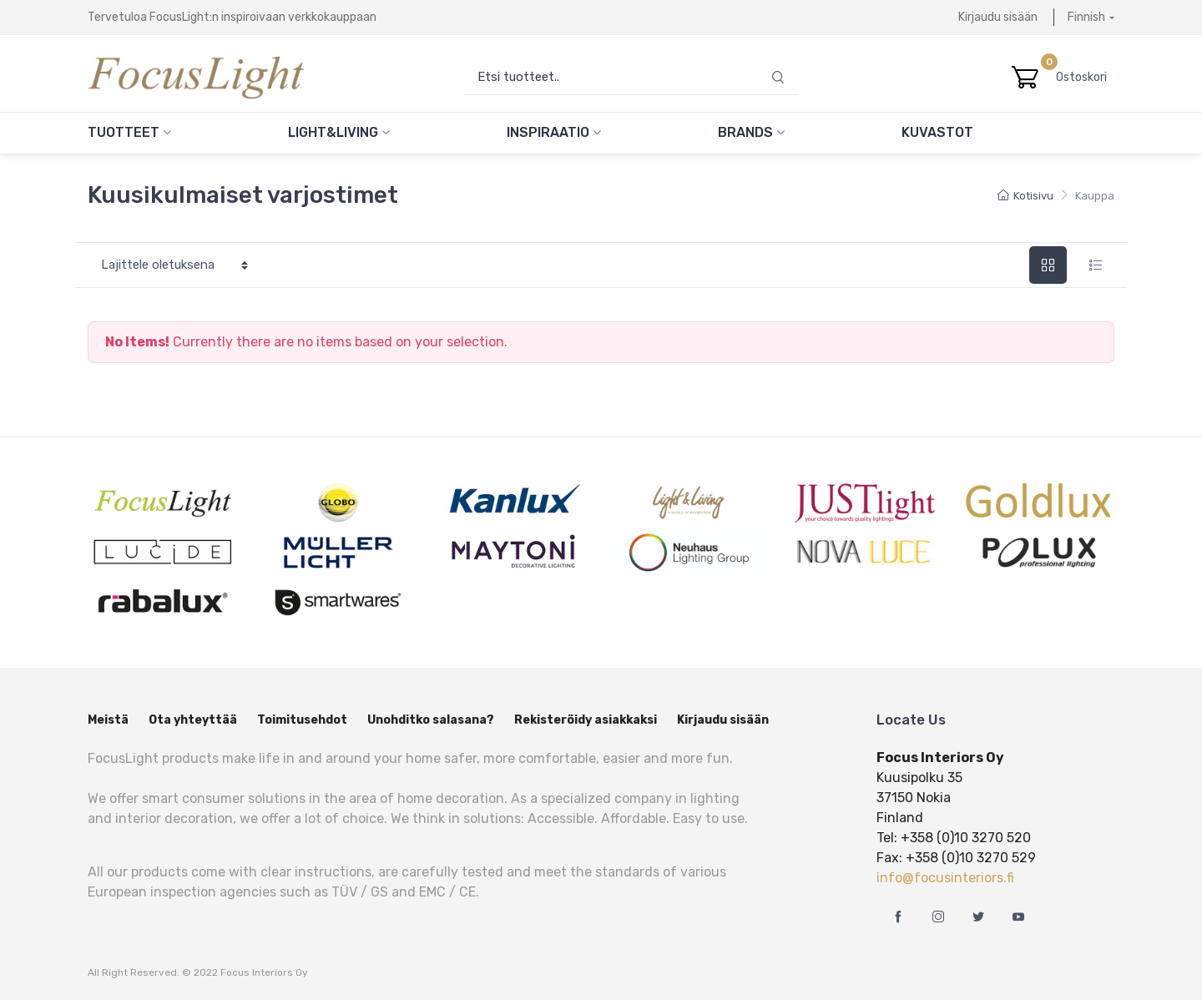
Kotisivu (1025, 195)
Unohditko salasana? (430, 720)
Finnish (1086, 17)
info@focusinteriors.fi (945, 878)
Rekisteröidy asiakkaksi (585, 720)
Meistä (108, 720)
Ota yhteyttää (193, 720)
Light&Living (339, 132)
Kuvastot (937, 132)
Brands (751, 132)
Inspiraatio (554, 132)
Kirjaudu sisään (998, 17)
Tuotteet (129, 132)
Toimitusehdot (302, 720)
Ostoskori (1085, 77)
